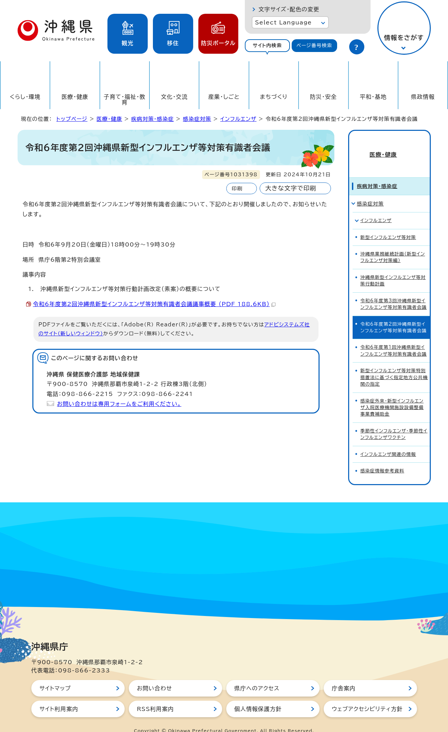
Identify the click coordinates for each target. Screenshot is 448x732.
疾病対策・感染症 (152, 119)
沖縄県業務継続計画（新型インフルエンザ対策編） (393, 244)
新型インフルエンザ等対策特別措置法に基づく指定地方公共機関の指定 (394, 365)
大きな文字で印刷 (290, 188)
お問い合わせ (154, 676)
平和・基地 (373, 97)
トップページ (71, 119)
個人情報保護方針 (258, 697)
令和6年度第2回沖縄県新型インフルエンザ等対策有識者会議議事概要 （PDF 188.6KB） (154, 304)
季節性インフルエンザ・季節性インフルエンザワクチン (394, 421)
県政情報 (423, 97)
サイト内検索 (267, 45)
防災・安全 (323, 97)
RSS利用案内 (155, 697)
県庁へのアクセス (257, 676)
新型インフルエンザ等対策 (388, 225)
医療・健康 (75, 97)
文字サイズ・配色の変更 (289, 9)
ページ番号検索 (314, 45)
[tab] (267, 45)
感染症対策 (197, 119)
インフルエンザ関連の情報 (388, 442)
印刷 (237, 188)
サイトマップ (55, 676)
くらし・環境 (25, 97)
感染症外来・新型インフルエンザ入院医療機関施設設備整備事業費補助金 (392, 395)
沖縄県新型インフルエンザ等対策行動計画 (393, 268)
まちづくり (274, 97)
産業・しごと (224, 97)
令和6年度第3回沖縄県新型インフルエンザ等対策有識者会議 (394, 291)
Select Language (283, 22)
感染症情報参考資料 (382, 458)
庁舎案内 (344, 676)
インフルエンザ (238, 119)
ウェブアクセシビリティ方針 (367, 697)
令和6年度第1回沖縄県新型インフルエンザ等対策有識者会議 (394, 338)
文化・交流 (174, 97)
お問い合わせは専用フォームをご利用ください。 (119, 404)
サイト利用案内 (59, 697)
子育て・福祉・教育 (124, 99)
